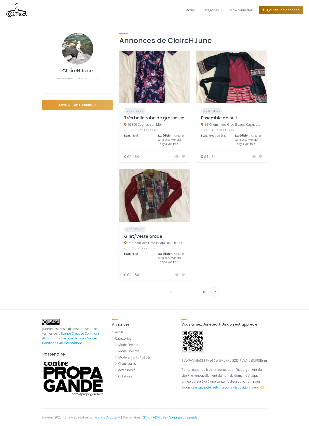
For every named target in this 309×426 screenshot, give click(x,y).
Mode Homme (128, 351)
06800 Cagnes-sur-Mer (145, 124)
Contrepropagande (183, 417)
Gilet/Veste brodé (143, 236)
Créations (125, 376)
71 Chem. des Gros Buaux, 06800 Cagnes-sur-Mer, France (156, 243)
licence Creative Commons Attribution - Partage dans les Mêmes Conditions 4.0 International (71, 338)
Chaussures (127, 363)
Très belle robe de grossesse (154, 118)
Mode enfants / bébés (134, 357)
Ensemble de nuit (219, 118)
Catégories (211, 10)
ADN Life (159, 417)
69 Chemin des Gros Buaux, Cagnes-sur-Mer (233, 124)
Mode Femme (135, 110)
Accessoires (126, 370)
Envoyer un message (77, 104)
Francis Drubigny (107, 417)
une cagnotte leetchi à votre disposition (220, 387)
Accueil (191, 10)
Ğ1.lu (146, 417)
